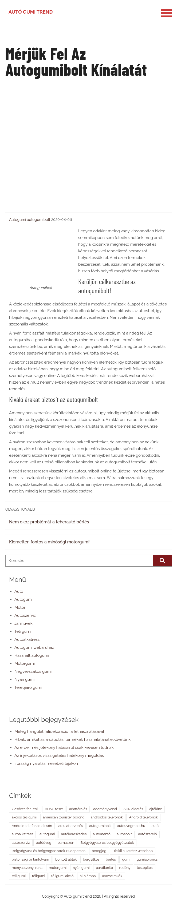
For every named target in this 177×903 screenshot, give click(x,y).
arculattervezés (70, 826)
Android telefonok (143, 817)
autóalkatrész (22, 834)
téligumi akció (62, 876)
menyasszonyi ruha (27, 868)
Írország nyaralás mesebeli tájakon (46, 763)
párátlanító (104, 868)
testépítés (144, 868)
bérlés (111, 859)
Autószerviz (25, 615)
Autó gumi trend (31, 12)
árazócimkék (112, 876)
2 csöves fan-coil (25, 809)
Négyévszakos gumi (33, 671)
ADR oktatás (133, 809)
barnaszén (66, 843)
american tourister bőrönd (64, 817)
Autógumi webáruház (34, 647)
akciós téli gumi (24, 817)
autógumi (47, 834)
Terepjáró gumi (28, 687)
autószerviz (21, 843)
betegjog (99, 851)
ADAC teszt (54, 809)
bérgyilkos (91, 859)
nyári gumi (81, 868)
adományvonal (105, 809)
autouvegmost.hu (131, 826)
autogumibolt (38, 219)
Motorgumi (24, 663)
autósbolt (124, 834)
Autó (18, 591)
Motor (19, 607)
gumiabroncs (147, 859)
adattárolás (78, 809)
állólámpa (88, 876)
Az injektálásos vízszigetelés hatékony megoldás (59, 755)
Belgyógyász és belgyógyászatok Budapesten (48, 851)
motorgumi (57, 868)
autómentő (102, 834)
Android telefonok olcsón (32, 826)
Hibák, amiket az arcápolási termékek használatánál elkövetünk (72, 739)
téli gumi (19, 876)
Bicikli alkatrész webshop (133, 851)
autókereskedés (73, 834)
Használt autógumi (31, 655)
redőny (125, 868)
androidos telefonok (107, 817)
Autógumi (17, 219)
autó (155, 826)
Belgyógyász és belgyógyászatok (107, 843)
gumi (126, 859)
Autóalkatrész (27, 639)
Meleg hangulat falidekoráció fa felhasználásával (59, 731)
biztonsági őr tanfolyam (30, 859)
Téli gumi (22, 631)
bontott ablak (66, 859)
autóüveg (43, 843)
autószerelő (147, 834)
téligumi (38, 876)
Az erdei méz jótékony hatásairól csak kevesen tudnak (64, 747)
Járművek (23, 623)
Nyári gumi (24, 679)
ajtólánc (155, 809)
